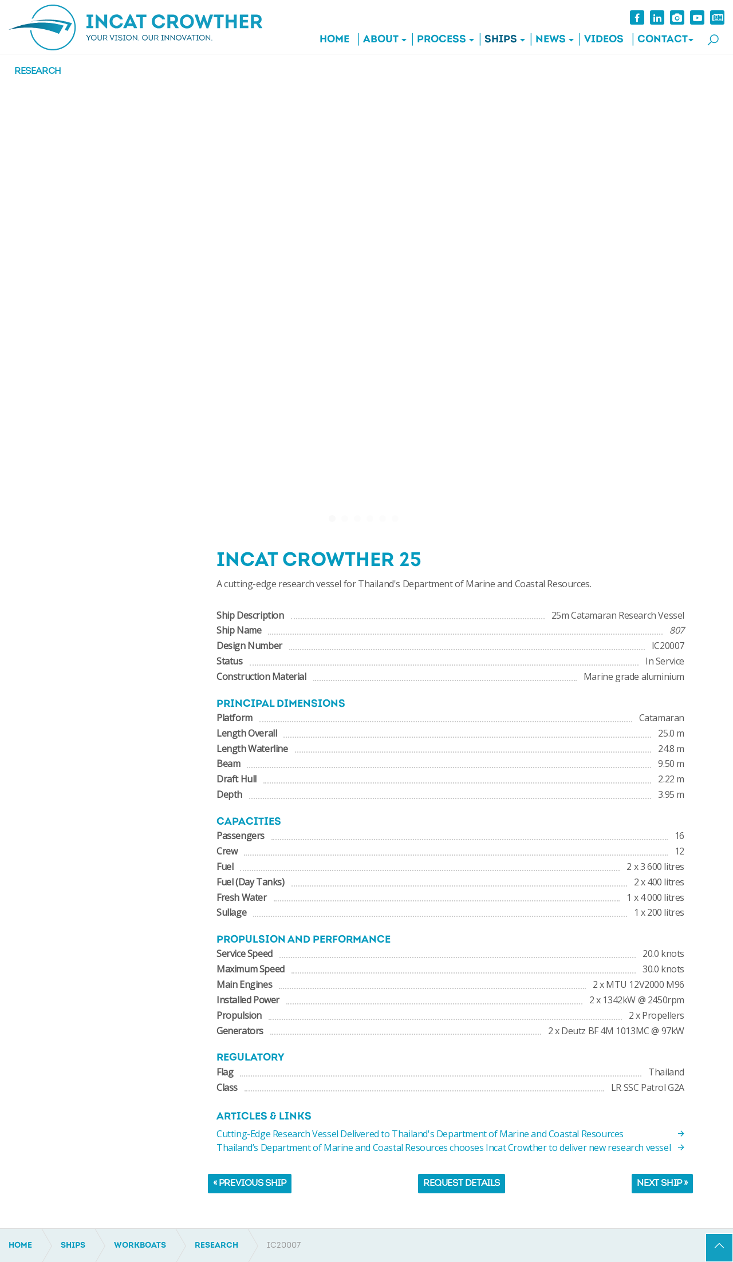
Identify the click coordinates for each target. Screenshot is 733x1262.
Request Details (461, 1183)
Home (334, 39)
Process (441, 39)
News (550, 39)
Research (37, 71)
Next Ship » (662, 1183)
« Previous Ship (249, 1183)
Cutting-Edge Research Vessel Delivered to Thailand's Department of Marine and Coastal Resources (450, 1133)
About (381, 39)
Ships (500, 39)
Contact (662, 39)
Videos (604, 39)
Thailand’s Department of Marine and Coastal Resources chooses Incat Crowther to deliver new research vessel (450, 1147)
